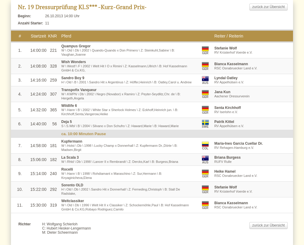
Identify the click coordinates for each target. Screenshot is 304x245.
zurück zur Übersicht (268, 7)
